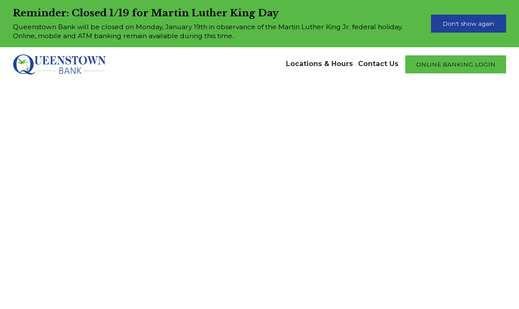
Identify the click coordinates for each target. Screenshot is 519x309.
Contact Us (378, 64)
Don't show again (468, 23)
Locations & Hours (319, 64)
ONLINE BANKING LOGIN (455, 64)
